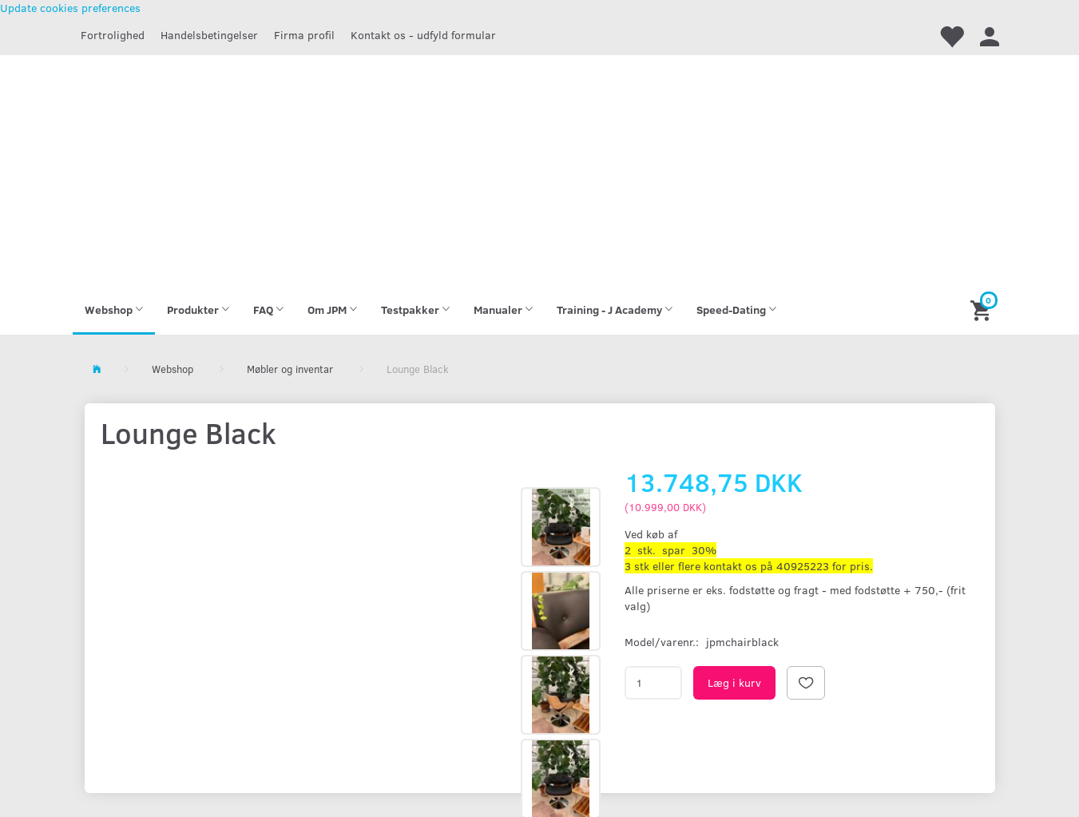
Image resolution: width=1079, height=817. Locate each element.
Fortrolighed (113, 34)
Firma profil (304, 34)
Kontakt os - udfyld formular (423, 34)
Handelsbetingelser (209, 34)
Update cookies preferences (70, 7)
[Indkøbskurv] (982, 309)
